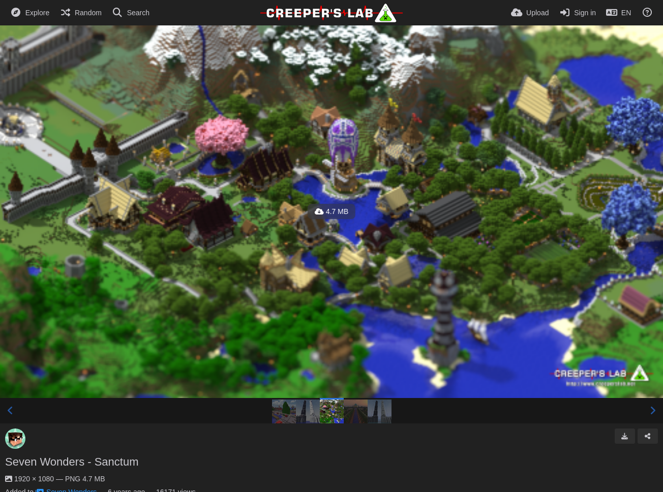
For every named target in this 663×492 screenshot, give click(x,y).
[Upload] (530, 12)
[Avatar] (15, 438)
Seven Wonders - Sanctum (72, 461)
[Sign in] (577, 12)
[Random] (80, 12)
